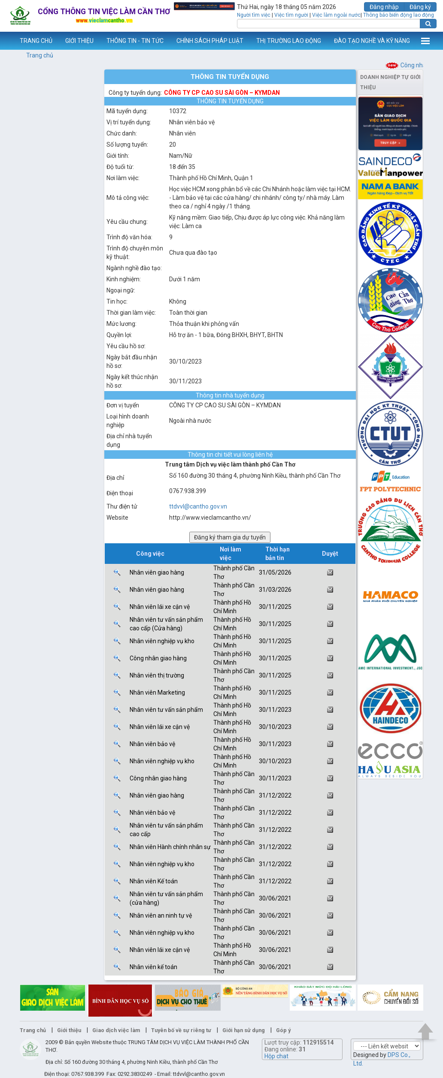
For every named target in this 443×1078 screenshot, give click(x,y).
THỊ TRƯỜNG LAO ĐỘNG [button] (288, 40)
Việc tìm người (291, 15)
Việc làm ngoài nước (336, 15)
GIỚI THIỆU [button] (79, 40)
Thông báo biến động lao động (398, 15)
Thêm (425, 40)
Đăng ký (420, 6)
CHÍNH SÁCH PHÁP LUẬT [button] (209, 40)
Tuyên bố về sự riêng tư (181, 1030)
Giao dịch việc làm (116, 1030)
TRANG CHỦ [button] (36, 40)
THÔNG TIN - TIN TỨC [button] (135, 40)
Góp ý (283, 1030)
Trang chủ (39, 55)
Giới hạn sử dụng (243, 1030)
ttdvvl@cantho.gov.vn (198, 506)
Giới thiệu (69, 1030)
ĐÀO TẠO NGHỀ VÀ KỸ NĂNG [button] (372, 40)
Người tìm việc (253, 15)
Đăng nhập (384, 6)
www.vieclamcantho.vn (6, 40)
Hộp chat (276, 1056)
